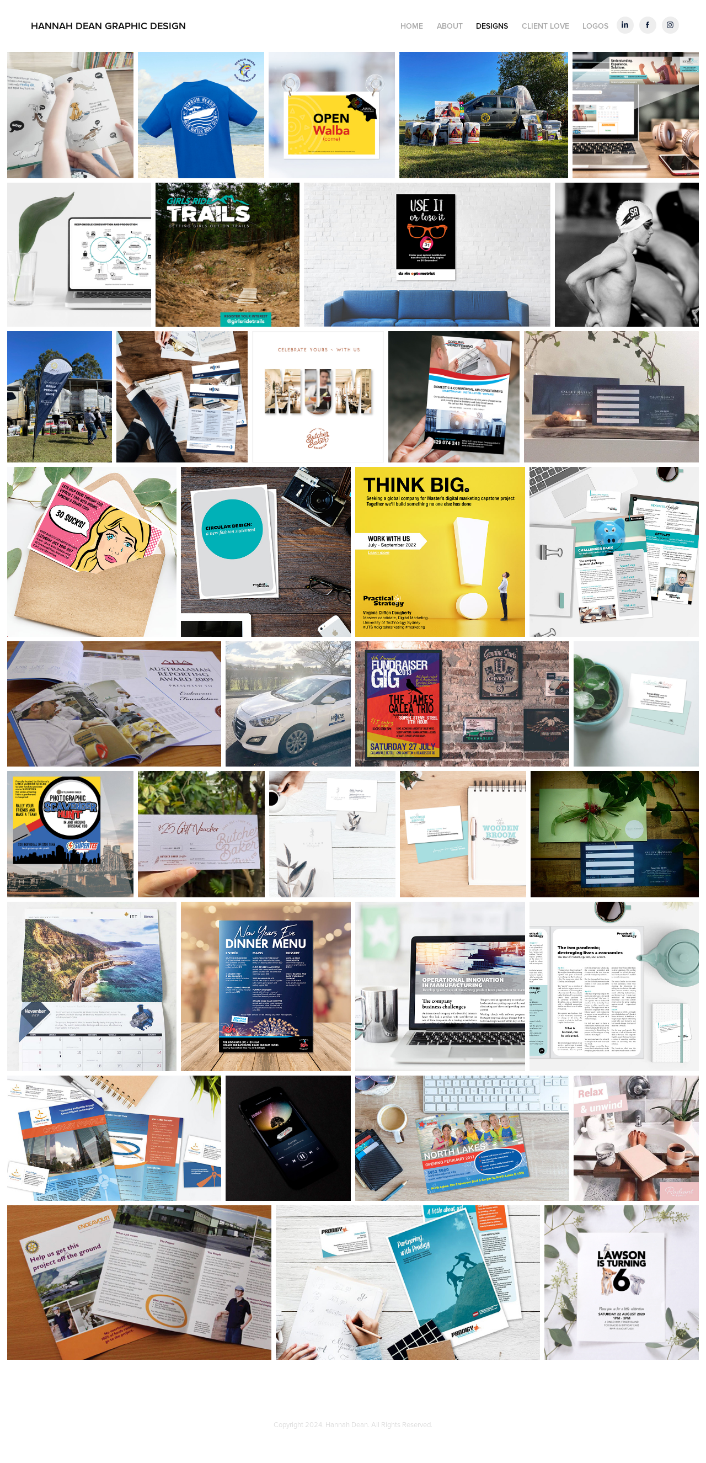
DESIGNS (492, 25)
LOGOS (595, 25)
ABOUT (450, 25)
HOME (411, 25)
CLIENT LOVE (545, 25)
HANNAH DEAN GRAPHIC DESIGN (108, 26)
